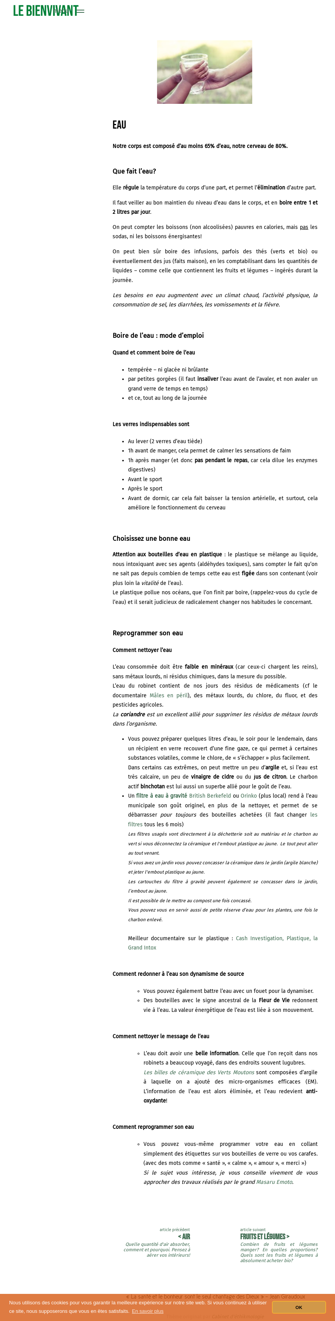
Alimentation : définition (50, 34)
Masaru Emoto (274, 1182)
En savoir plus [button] (148, 1311)
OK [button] (299, 1307)
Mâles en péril (169, 695)
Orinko (249, 796)
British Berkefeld (183, 796)
